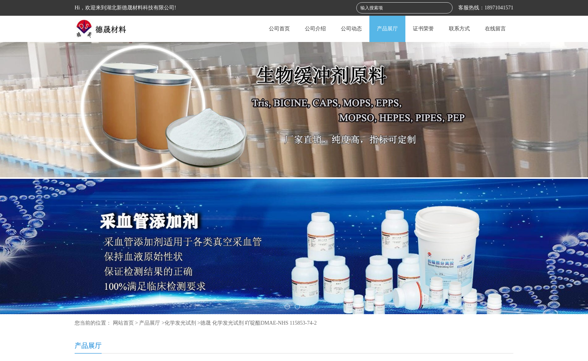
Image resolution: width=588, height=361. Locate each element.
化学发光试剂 (180, 323)
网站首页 (123, 323)
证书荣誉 (423, 28)
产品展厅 (387, 28)
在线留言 (495, 28)
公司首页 (279, 28)
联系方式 (459, 28)
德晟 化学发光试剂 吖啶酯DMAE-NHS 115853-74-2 (258, 323)
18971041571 (498, 7)
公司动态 (351, 28)
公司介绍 (315, 28)
